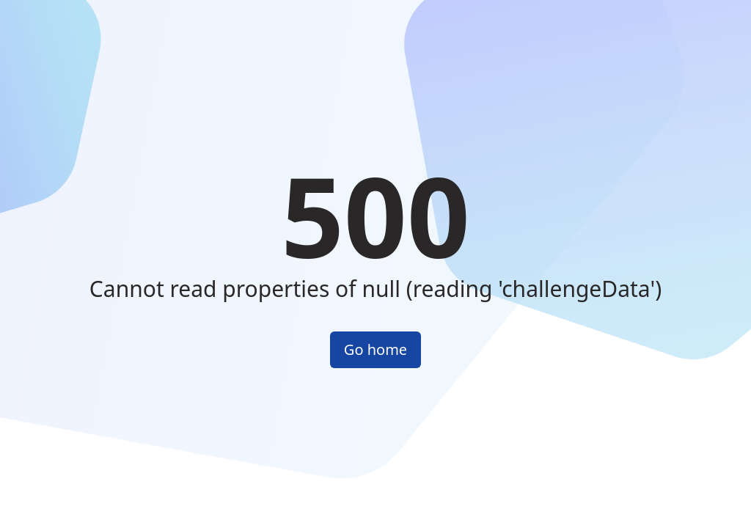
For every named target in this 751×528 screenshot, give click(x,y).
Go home (375, 349)
